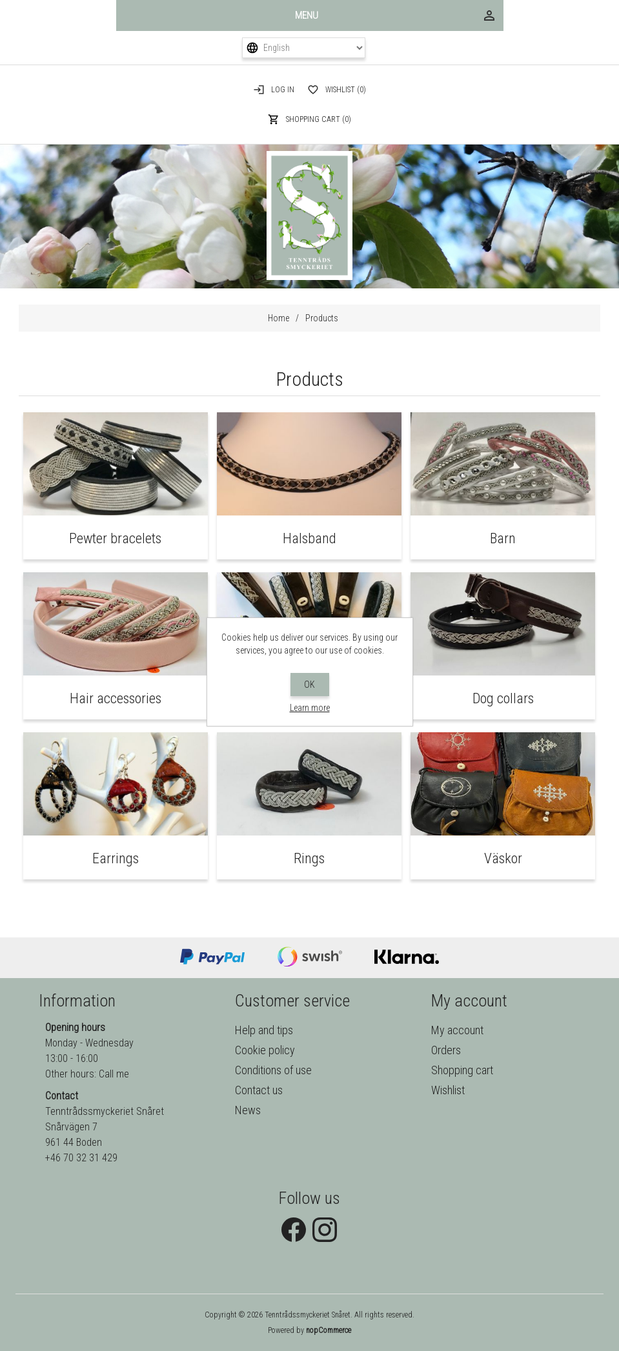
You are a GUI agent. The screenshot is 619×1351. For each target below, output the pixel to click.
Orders (446, 1050)
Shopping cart (462, 1070)
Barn (503, 538)
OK (309, 684)
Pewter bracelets (115, 538)
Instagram (324, 1229)
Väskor (503, 858)
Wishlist (448, 1090)
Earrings (115, 858)
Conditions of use (273, 1070)
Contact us (259, 1090)
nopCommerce (328, 1330)
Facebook (293, 1229)
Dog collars (503, 698)
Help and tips (264, 1030)
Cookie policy (265, 1050)
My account (457, 1030)
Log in (282, 89)
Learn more (310, 708)
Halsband (309, 538)
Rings (309, 858)
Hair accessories (115, 698)
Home (278, 318)
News (248, 1110)
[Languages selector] (304, 47)
